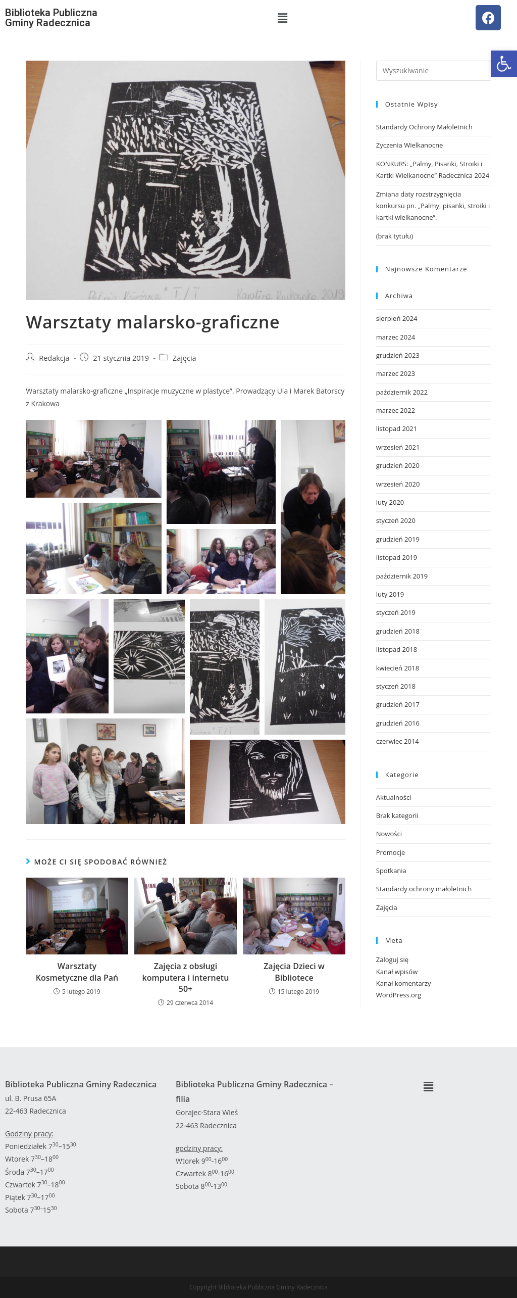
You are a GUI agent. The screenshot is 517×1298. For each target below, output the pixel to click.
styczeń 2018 (396, 686)
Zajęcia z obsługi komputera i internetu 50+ (185, 977)
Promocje (390, 852)
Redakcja (54, 358)
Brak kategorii (397, 815)
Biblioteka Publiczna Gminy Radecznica (51, 18)
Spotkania (391, 870)
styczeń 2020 (396, 520)
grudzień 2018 (398, 631)
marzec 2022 (395, 410)
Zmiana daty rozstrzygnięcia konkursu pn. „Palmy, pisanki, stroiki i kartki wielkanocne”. (433, 205)
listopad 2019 (396, 557)
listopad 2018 (396, 649)
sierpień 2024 (397, 318)
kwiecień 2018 (397, 667)
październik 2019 (402, 576)
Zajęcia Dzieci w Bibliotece (294, 971)
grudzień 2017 (398, 704)
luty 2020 (390, 502)
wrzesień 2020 (398, 484)
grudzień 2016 (398, 723)
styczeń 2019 (396, 612)
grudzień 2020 (398, 465)
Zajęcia (184, 358)
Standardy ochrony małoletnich (424, 888)
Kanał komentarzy (403, 983)
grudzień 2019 (398, 539)
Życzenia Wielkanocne (409, 145)
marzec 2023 (395, 373)
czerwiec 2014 (397, 741)
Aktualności (393, 797)
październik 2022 (402, 392)
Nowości (389, 833)
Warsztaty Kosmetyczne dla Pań (77, 971)
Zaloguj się (392, 959)
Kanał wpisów (397, 971)
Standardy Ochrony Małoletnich (424, 126)
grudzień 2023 (398, 355)
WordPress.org (399, 994)
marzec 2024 (395, 337)
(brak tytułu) (394, 236)
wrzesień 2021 (398, 447)
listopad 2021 (396, 428)
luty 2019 (390, 594)
